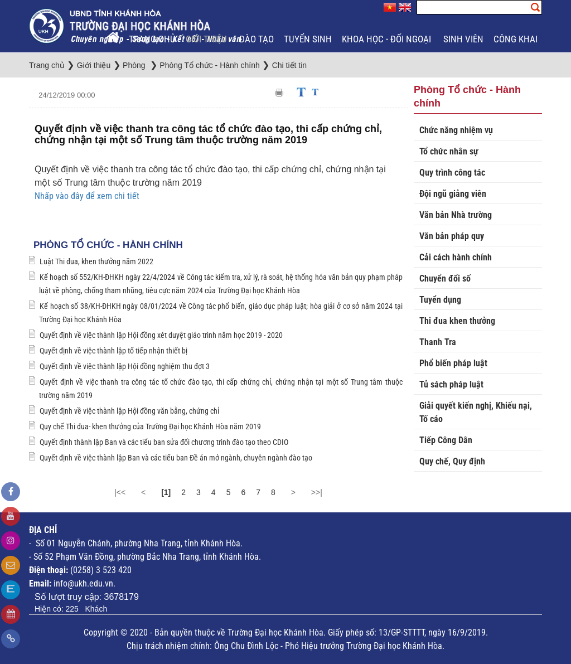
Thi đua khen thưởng (457, 321)
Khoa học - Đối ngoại (387, 39)
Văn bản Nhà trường (455, 215)
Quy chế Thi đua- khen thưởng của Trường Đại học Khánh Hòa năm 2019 (150, 426)
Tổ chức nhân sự (448, 151)
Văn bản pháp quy (451, 236)
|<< (119, 492)
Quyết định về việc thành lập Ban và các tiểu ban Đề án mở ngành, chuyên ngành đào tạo (176, 457)
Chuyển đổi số (445, 278)
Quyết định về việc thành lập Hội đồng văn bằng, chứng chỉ (129, 410)
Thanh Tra (437, 342)
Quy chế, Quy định (452, 461)
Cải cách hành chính (455, 257)
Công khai (516, 39)
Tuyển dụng (440, 299)
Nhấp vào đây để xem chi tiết (87, 196)
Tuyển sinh (308, 39)
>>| (316, 492)
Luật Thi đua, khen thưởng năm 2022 (96, 261)
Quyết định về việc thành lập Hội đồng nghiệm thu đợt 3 (125, 366)
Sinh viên (463, 39)
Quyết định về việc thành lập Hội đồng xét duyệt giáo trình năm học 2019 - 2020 (161, 335)
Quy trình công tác (452, 172)
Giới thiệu (207, 39)
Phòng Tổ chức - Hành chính (108, 245)
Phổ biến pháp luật (453, 363)
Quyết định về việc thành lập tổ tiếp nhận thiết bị (113, 350)
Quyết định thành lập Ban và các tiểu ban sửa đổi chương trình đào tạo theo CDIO (164, 442)
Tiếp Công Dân (445, 440)
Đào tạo (256, 39)
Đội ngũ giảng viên (452, 193)
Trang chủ (152, 39)
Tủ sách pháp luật (451, 384)
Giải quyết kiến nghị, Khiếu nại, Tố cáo (475, 412)
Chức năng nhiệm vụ (456, 130)
